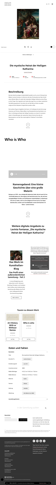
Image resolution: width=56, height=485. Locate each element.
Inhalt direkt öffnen (43, 268)
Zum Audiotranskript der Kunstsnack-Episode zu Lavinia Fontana (39, 272)
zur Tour (12, 339)
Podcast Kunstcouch (38, 447)
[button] (46, 408)
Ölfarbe (25, 383)
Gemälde (26, 388)
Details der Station (42, 483)
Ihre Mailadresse (8, 417)
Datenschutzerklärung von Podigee (40, 260)
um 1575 (26, 363)
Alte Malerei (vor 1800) (29, 393)
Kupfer (25, 378)
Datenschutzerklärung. (12, 432)
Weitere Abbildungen (27, 54)
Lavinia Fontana (28, 72)
